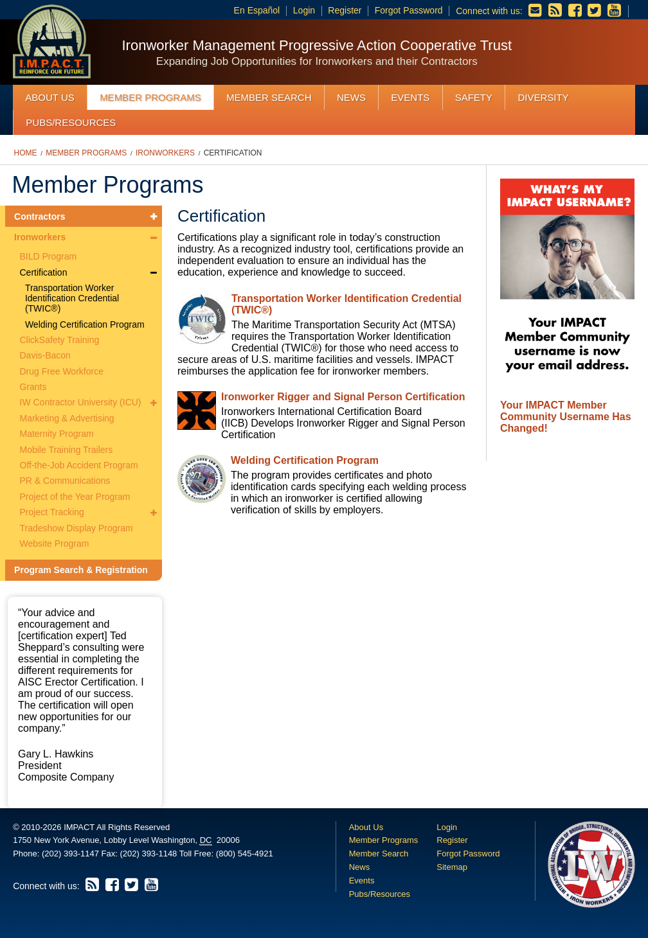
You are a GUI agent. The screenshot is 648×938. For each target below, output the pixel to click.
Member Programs (150, 97)
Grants (33, 387)
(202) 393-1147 (70, 853)
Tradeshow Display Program (76, 528)
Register (344, 10)
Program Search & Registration (81, 570)
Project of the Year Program (75, 496)
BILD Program (48, 256)
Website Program (54, 543)
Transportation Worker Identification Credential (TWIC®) (72, 298)
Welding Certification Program (85, 324)
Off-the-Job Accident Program (79, 465)
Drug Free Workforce (62, 371)
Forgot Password (409, 10)
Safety (473, 97)
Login (304, 10)
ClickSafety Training (60, 340)
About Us (49, 97)
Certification (233, 152)
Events (410, 97)
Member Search (269, 97)
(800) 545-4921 (244, 853)
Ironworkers (165, 152)
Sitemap (452, 867)
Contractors (39, 216)
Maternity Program (57, 434)
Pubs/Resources (71, 122)
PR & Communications (65, 480)
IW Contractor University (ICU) (80, 402)
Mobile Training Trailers (66, 450)
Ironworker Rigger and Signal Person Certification (343, 396)
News (351, 97)
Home (25, 152)
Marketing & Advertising (67, 418)
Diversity (543, 97)
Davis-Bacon (45, 355)
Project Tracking (52, 512)
